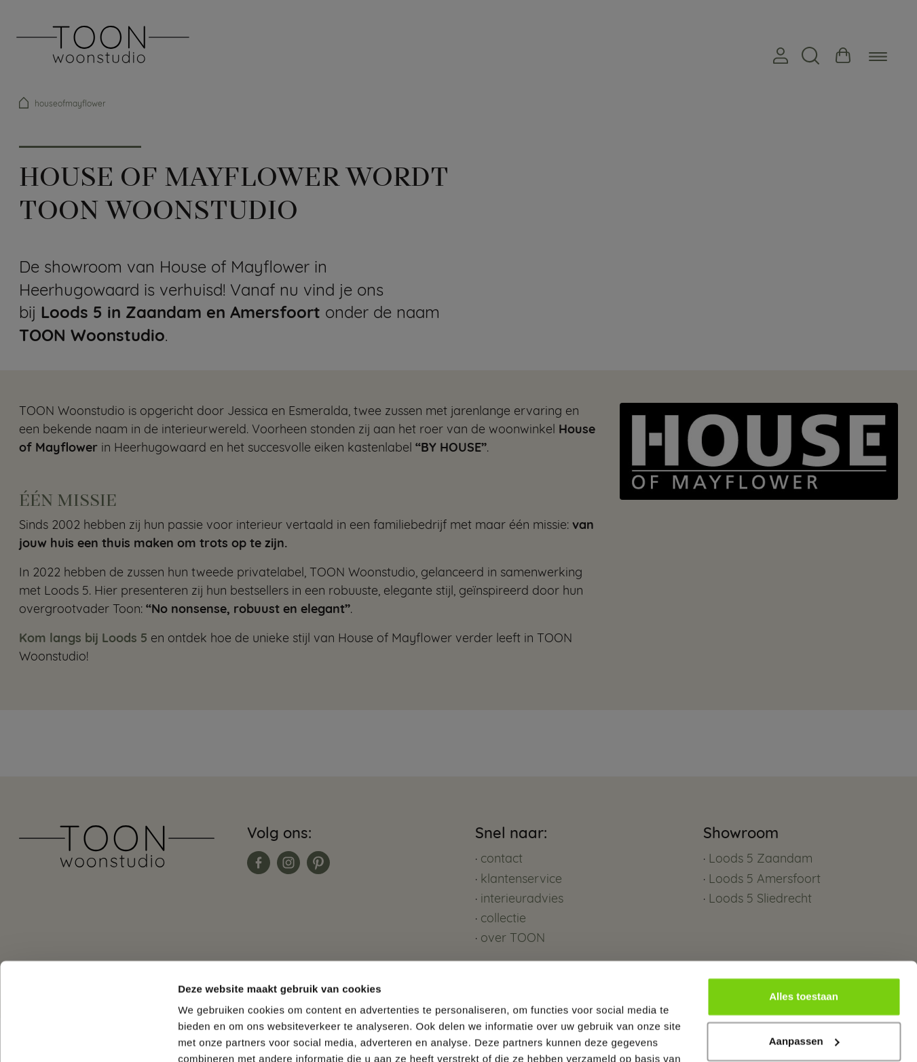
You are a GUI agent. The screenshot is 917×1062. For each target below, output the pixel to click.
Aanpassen (804, 963)
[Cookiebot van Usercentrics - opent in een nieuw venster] (88, 1035)
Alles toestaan (803, 919)
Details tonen (210, 1035)
